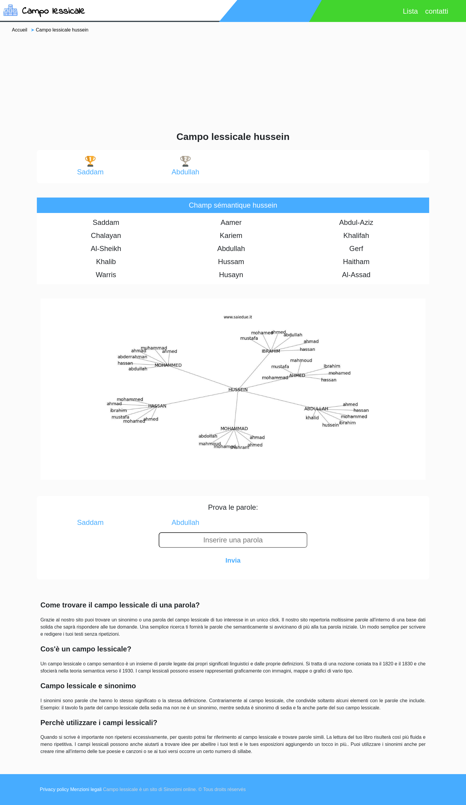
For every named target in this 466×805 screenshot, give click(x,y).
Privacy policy (54, 789)
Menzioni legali (86, 789)
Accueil (19, 29)
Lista (410, 11)
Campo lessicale (53, 11)
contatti (436, 11)
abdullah (185, 166)
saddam (90, 166)
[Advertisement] (233, 81)
